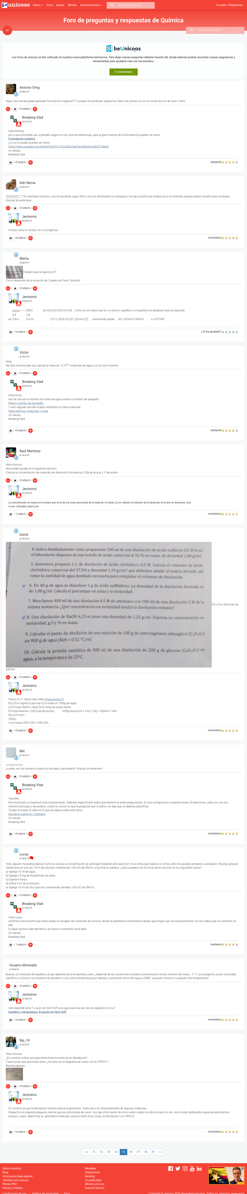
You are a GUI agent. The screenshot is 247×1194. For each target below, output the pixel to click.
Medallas (90, 1168)
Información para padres (17, 1176)
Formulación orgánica (21, 138)
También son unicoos (16, 1180)
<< (86, 1152)
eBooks (72, 5)
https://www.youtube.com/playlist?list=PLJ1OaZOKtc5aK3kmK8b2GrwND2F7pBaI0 (58, 146)
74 (116, 1152)
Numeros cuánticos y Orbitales (26, 814)
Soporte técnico (94, 1188)
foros (49, 5)
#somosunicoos (91, 5)
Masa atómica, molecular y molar (28, 411)
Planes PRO (10, 1184)
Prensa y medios (13, 1188)
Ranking (90, 1176)
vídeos (38, 5)
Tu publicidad (93, 1180)
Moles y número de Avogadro (25, 403)
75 (123, 1152)
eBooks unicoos (94, 1184)
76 (130, 1152)
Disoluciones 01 (54, 699)
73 (108, 1152)
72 (101, 1152)
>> (160, 1152)
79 (153, 1152)
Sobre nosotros (12, 1168)
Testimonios (92, 1172)
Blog (5, 1172)
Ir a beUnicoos (123, 71)
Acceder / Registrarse (229, 5)
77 (138, 1152)
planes (60, 5)
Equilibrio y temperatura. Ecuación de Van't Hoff (37, 1012)
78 (145, 1152)
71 (94, 1152)
